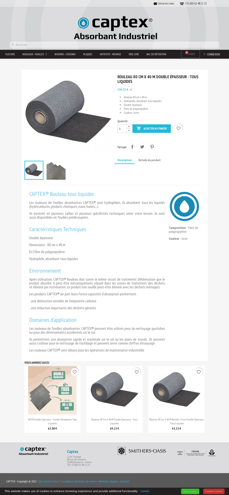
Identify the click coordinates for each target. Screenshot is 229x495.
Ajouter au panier (152, 128)
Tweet (142, 147)
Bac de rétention (156, 54)
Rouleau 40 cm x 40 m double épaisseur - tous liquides (114, 421)
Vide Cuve (134, 54)
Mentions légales (109, 481)
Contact (124, 481)
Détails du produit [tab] (149, 160)
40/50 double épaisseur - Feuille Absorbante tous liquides (52, 421)
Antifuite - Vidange (110, 54)
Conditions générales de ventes (80, 481)
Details (144, 491)
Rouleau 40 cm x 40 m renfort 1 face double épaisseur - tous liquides (176, 421)
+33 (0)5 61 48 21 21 (193, 4)
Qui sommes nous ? (49, 481)
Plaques (87, 54)
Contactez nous (164, 3)
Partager (132, 147)
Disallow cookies (214, 491)
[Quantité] (122, 128)
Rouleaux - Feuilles (34, 54)
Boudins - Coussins (65, 54)
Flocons (10, 54)
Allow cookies (190, 491)
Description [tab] (125, 160)
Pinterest (152, 147)
